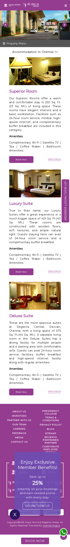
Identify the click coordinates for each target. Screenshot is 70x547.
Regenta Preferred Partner (51, 440)
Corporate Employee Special (50, 449)
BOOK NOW (35, 541)
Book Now (21, 159)
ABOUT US (19, 411)
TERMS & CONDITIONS (50, 419)
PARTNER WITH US (19, 420)
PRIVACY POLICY (51, 424)
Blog (51, 429)
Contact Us (19, 441)
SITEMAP (50, 433)
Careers (19, 428)
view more (54, 158)
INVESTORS (19, 415)
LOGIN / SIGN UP (37, 506)
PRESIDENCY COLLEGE (50, 412)
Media (19, 437)
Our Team (19, 424)
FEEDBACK (19, 433)
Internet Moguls (51, 525)
